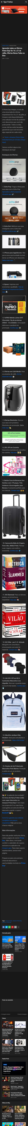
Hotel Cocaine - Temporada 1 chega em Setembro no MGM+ (17, 1087)
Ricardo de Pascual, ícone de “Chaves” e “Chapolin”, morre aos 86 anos (7, 1116)
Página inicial (5, 45)
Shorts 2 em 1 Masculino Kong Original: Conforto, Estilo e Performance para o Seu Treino (7, 1049)
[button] (1, 2)
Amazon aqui (6, 848)
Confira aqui (14, 328)
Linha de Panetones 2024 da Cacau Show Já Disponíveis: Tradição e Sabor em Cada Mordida (17, 1079)
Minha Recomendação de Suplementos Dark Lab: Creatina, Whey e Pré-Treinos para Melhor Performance (7, 1032)
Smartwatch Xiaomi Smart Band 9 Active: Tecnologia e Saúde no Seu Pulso (20, 1049)
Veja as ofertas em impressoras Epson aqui (13, 289)
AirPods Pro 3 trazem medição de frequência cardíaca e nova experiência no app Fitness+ (20, 1032)
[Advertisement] (14, 28)
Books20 (5, 813)
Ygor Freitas (8, 2)
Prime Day (8, 922)
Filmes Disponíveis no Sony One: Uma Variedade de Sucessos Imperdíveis (13, 1069)
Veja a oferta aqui (18, 740)
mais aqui (5, 428)
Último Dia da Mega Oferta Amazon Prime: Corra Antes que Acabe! (7, 945)
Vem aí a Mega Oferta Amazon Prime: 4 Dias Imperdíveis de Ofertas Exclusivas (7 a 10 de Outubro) (20, 946)
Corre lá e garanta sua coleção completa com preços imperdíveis (12, 820)
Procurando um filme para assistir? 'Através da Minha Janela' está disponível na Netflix (18, 1094)
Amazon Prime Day (17, 920)
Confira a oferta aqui (9, 231)
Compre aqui (15, 490)
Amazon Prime (12, 45)
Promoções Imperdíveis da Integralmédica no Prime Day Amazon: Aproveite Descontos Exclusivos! (7, 964)
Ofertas (4, 922)
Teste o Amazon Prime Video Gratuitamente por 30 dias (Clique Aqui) (13, 139)
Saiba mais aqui (7, 260)
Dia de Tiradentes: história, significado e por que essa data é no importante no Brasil (19, 1116)
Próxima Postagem (22, 1014)
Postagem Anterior (5, 1014)
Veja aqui (14, 452)
